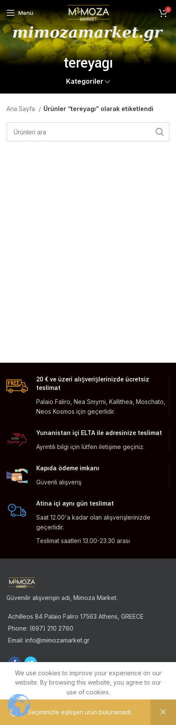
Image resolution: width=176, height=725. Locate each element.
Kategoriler (85, 81)
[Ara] (88, 132)
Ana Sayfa (21, 108)
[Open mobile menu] (20, 12)
